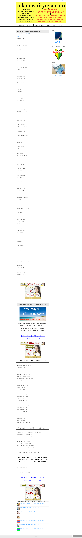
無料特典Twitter (60, 25)
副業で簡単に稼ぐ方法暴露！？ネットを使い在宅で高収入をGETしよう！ (32, 503)
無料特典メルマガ (29, 25)
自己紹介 (58, 42)
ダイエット (24, 33)
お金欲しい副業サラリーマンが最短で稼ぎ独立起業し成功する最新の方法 (32, 520)
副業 (27, 33)
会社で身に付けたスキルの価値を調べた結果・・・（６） (29, 511)
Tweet (18, 36)
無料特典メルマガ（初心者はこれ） (40, 25)
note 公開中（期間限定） (21, 25)
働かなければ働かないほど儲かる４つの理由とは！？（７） (30, 507)
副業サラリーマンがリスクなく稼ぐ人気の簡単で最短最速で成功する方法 (32, 528)
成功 (28, 33)
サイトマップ (64, 0)
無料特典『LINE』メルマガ (51, 25)
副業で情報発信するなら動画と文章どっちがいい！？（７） (30, 524)
